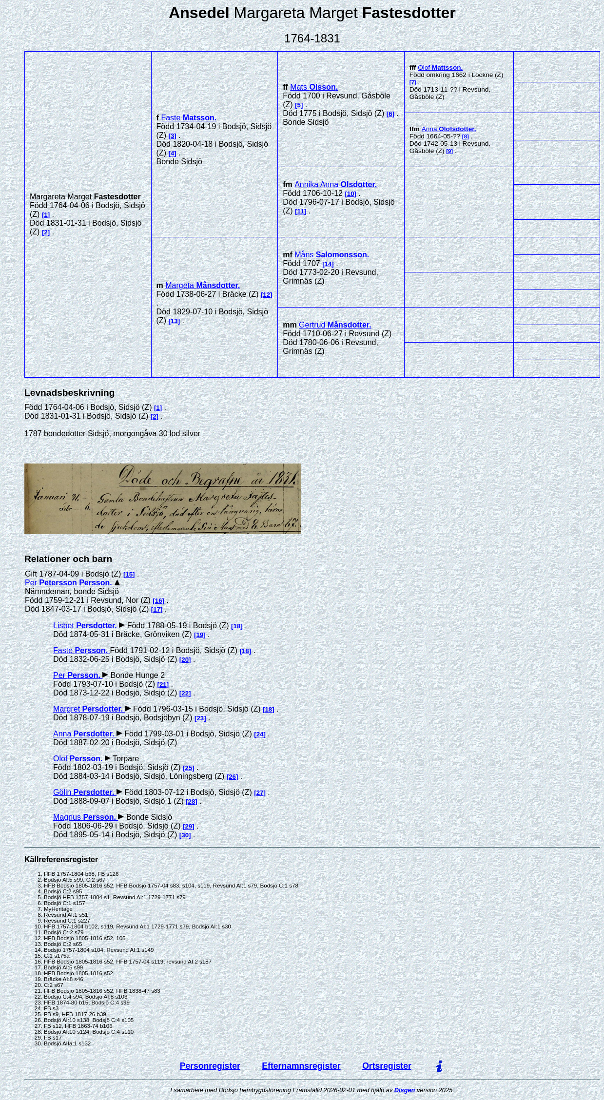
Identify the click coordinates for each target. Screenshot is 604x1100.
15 (129, 574)
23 (200, 718)
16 (158, 600)
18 (237, 626)
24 (260, 734)
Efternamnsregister (301, 1066)
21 (163, 684)
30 (185, 835)
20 (185, 659)
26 (232, 776)
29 (188, 826)
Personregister (210, 1066)
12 (266, 294)
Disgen (404, 1090)
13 (174, 321)
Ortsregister (386, 1066)
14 (328, 264)
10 (350, 193)
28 (191, 801)
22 (185, 693)
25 (188, 768)
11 (300, 211)
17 (156, 609)
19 (199, 634)
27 (260, 792)
